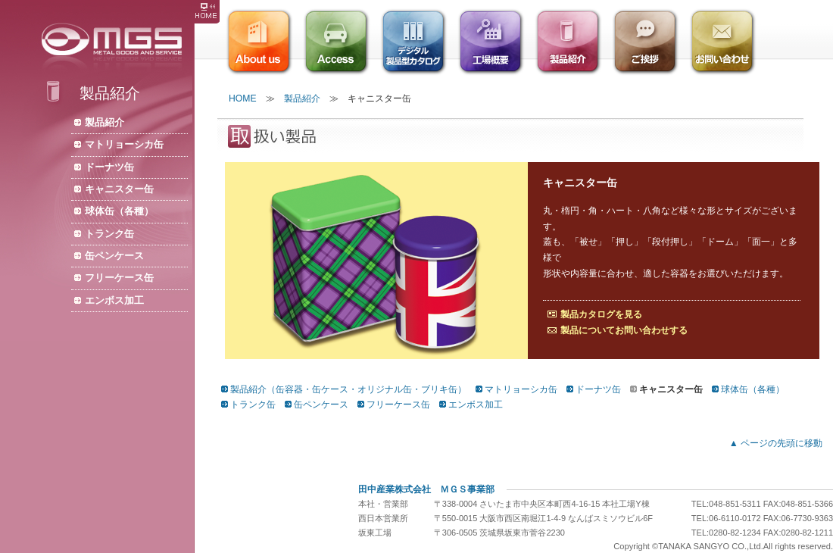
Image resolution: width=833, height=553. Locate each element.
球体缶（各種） (119, 211)
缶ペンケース (114, 255)
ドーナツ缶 (109, 167)
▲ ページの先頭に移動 (775, 443)
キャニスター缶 (119, 189)
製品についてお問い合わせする (624, 330)
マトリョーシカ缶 (124, 144)
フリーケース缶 (119, 277)
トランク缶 (109, 233)
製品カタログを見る (601, 314)
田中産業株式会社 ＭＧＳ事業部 (426, 489)
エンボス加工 (114, 300)
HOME (243, 98)
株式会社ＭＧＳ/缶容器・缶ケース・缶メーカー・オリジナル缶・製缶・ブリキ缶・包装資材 (116, 47)
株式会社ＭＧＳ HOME (206, 11)
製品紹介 (104, 122)
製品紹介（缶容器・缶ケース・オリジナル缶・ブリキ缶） (348, 389)
